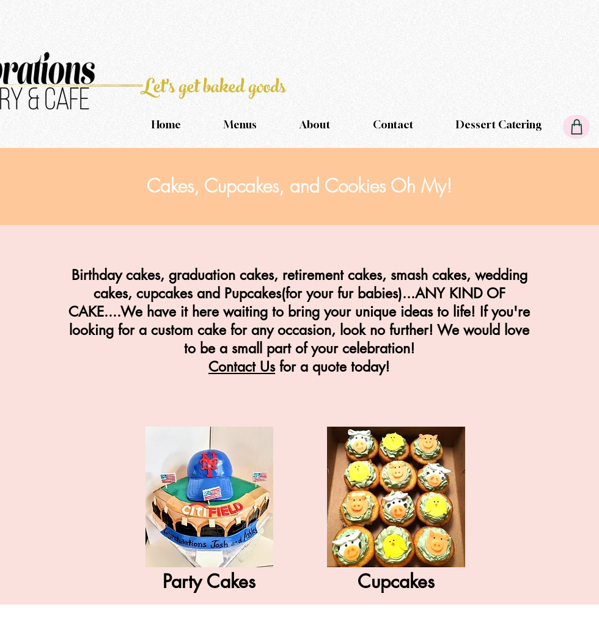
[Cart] (576, 127)
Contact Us (241, 367)
